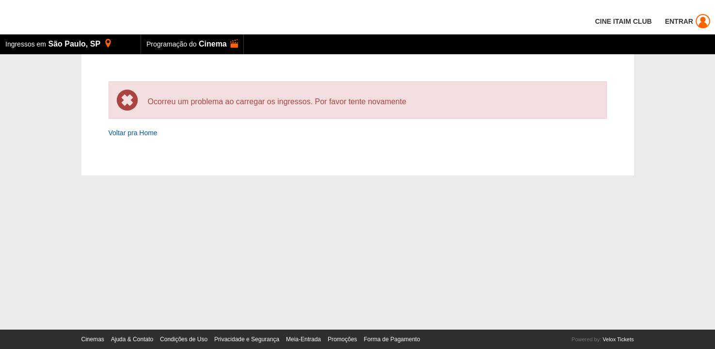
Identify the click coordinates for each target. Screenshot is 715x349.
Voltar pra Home (133, 133)
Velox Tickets (618, 339)
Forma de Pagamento (392, 339)
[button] (192, 44)
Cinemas (92, 339)
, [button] (58, 43)
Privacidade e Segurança (246, 339)
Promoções (342, 339)
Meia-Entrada (303, 339)
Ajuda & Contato (132, 339)
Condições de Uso (183, 339)
